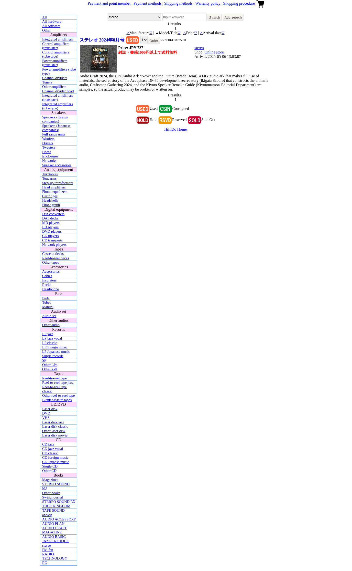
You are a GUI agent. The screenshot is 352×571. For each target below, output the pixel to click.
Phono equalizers (54, 192)
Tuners (47, 82)
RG (44, 563)
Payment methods (147, 3)
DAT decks (50, 218)
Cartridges (49, 196)
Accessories (51, 271)
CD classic (50, 453)
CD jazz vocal (52, 449)
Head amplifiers (54, 187)
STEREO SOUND (56, 484)
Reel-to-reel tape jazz (58, 382)
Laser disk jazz (53, 422)
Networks (49, 161)
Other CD (49, 471)
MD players (51, 223)
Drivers (47, 143)
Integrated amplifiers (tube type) (57, 106)
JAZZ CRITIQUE (55, 541)
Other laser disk (54, 431)
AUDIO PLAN (53, 524)
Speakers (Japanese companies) (56, 128)
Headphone (50, 289)
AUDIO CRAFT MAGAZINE (54, 530)
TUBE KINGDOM (56, 506)
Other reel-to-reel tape (58, 395)
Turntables (50, 174)
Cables (47, 276)
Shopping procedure (239, 3)
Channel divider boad (58, 91)
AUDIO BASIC (54, 537)
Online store (214, 52)
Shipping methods (178, 3)
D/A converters (53, 214)
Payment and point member (109, 3)
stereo (46, 545)
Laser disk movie (54, 435)
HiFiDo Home (175, 129)
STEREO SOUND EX (59, 502)
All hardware (52, 21)
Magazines (50, 480)
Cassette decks (53, 254)
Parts (46, 298)
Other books (51, 493)
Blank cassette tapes (57, 400)
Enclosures (50, 156)
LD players (50, 227)
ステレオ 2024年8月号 (101, 39)
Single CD (50, 466)
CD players (50, 236)
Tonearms (49, 178)
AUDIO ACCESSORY (59, 519)
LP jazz (47, 334)
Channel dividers (54, 78)
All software (51, 26)
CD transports (52, 240)
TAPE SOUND (53, 510)
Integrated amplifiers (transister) (57, 97)
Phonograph (51, 205)
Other (46, 30)
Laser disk (49, 409)
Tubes (46, 302)
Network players (54, 245)
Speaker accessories (57, 165)
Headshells (50, 200)
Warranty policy (207, 3)
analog (47, 515)
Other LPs (49, 365)
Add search (233, 17)
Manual (48, 307)
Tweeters (48, 147)
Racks (46, 285)
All (44, 17)
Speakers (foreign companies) (55, 119)
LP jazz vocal (52, 338)
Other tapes (50, 262)
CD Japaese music (55, 462)
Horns (46, 152)
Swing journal (52, 497)
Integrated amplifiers (57, 39)
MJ (44, 488)
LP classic (49, 343)
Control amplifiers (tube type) (55, 54)
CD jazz (48, 444)
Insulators (49, 280)
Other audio (51, 325)
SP (44, 360)
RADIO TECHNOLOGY (54, 556)
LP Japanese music (56, 351)
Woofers (48, 139)
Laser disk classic (55, 426)
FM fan (47, 550)
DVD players (52, 231)
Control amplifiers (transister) (55, 46)
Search (214, 18)
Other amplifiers (54, 87)
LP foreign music (55, 347)
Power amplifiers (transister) (54, 63)
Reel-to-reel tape (54, 378)
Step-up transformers (57, 183)
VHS (46, 418)
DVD (46, 413)
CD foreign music (55, 457)
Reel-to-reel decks (55, 258)
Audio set (49, 316)
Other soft (49, 369)
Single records (52, 356)
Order (153, 41)
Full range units (53, 134)
